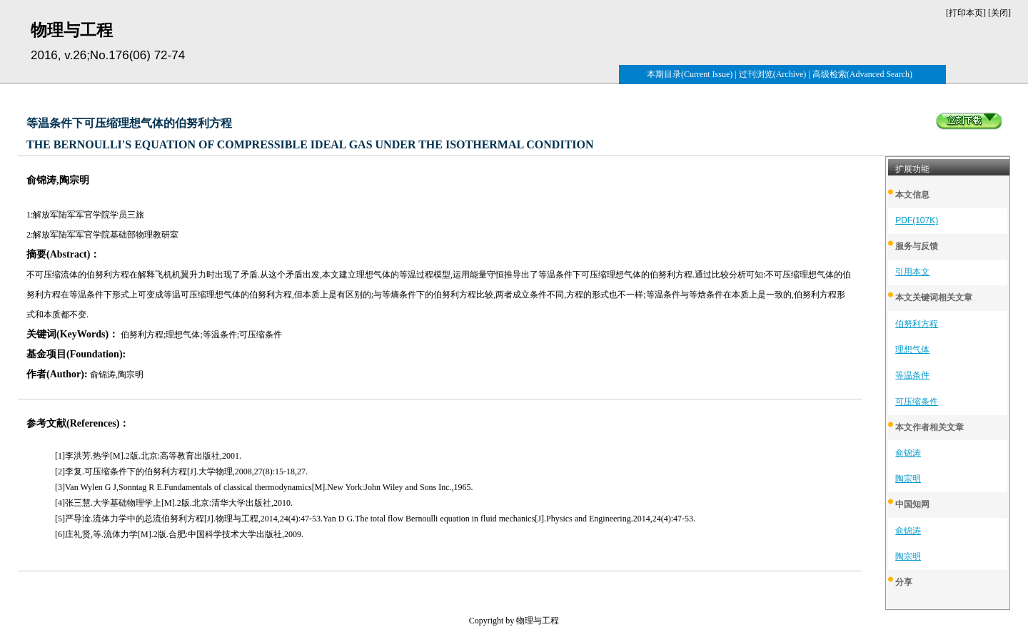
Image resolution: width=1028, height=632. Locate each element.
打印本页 (966, 13)
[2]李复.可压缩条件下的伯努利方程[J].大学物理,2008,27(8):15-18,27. (181, 471)
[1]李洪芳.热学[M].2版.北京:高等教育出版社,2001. (148, 456)
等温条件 (912, 375)
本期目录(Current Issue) (689, 74)
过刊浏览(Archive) (773, 74)
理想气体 (912, 350)
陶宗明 (908, 479)
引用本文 (912, 272)
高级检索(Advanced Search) (862, 74)
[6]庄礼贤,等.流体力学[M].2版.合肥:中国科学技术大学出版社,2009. (179, 534)
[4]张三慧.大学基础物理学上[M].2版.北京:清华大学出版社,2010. (174, 503)
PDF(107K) (916, 220)
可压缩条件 (916, 402)
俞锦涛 (908, 453)
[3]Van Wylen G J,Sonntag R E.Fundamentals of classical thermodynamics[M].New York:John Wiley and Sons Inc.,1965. (264, 487)
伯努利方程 (916, 324)
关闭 (999, 13)
